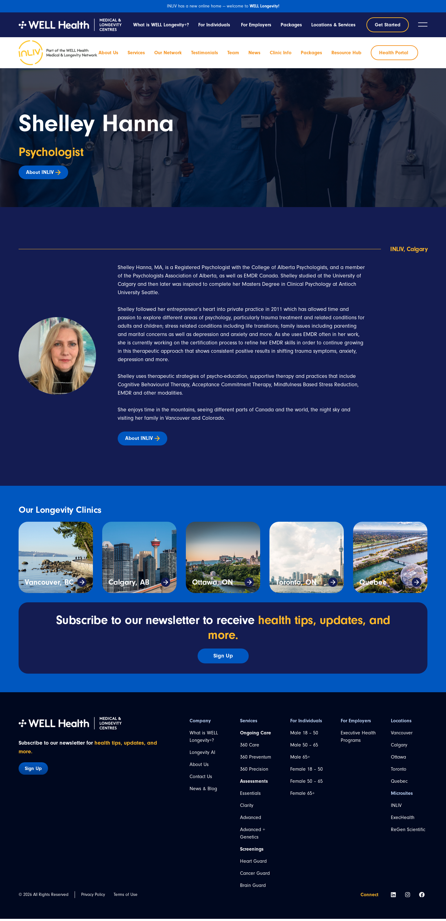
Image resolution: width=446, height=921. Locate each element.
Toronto (398, 771)
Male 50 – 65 (304, 747)
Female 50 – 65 (306, 783)
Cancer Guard (255, 875)
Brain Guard (253, 887)
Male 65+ (300, 759)
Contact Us (201, 779)
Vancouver (402, 735)
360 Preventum (255, 759)
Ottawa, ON (212, 584)
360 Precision (254, 771)
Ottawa (398, 759)
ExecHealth (402, 819)
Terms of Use (126, 896)
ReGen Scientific (408, 832)
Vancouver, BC (49, 584)
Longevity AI (202, 754)
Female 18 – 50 (306, 771)
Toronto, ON (296, 584)
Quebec (372, 584)
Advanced (250, 819)
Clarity (246, 807)
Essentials (250, 795)
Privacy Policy (93, 896)
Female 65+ (302, 795)
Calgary (399, 747)
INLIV (396, 807)
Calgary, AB (128, 584)
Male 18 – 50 (304, 735)
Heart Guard (253, 863)
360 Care (249, 747)
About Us (199, 766)
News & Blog (203, 791)
